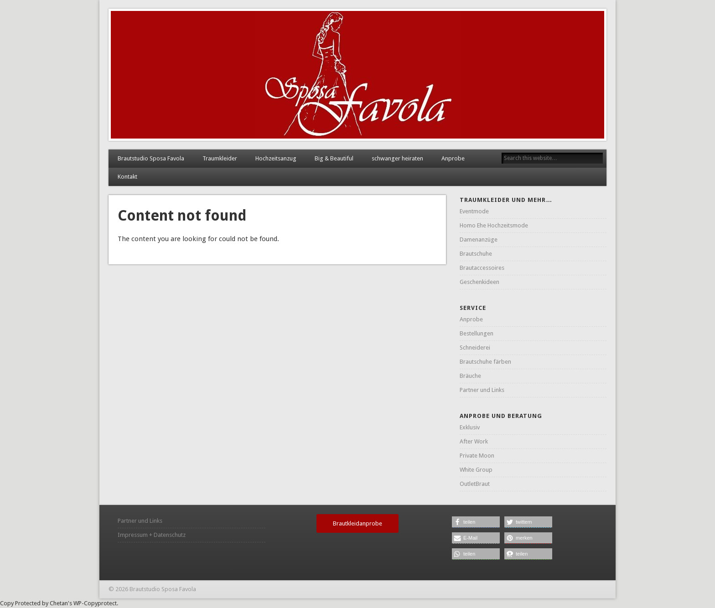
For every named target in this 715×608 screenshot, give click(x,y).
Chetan (59, 603)
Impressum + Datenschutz (152, 534)
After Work (474, 441)
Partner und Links (482, 389)
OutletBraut (475, 483)
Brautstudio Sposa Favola (151, 158)
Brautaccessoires (482, 267)
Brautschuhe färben (485, 361)
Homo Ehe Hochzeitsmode (494, 225)
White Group (476, 469)
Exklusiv (470, 427)
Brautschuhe (476, 253)
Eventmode (474, 211)
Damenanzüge (478, 239)
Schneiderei (475, 347)
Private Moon (477, 455)
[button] (476, 522)
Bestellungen (476, 333)
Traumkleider (219, 158)
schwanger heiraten (397, 158)
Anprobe (453, 158)
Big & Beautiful (334, 158)
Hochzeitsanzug (275, 158)
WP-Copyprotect (95, 603)
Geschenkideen (479, 281)
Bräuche (470, 375)
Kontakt (127, 176)
